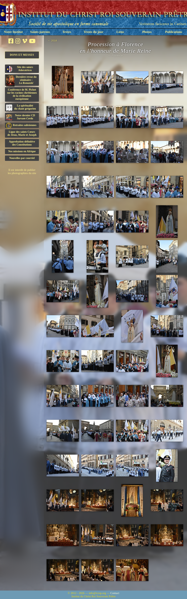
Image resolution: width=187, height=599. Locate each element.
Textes (66, 32)
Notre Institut (13, 32)
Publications (173, 32)
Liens (120, 32)
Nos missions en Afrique (22, 151)
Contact (114, 593)
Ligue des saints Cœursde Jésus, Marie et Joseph (21, 133)
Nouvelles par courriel (22, 158)
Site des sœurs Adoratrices (19, 69)
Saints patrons (40, 32)
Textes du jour (93, 32)
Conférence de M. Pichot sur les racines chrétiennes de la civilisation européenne (22, 94)
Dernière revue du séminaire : (21, 80)
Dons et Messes (22, 54)
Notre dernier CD (20, 117)
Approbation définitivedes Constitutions (22, 143)
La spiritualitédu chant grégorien (21, 107)
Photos (147, 32)
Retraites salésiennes (21, 125)
